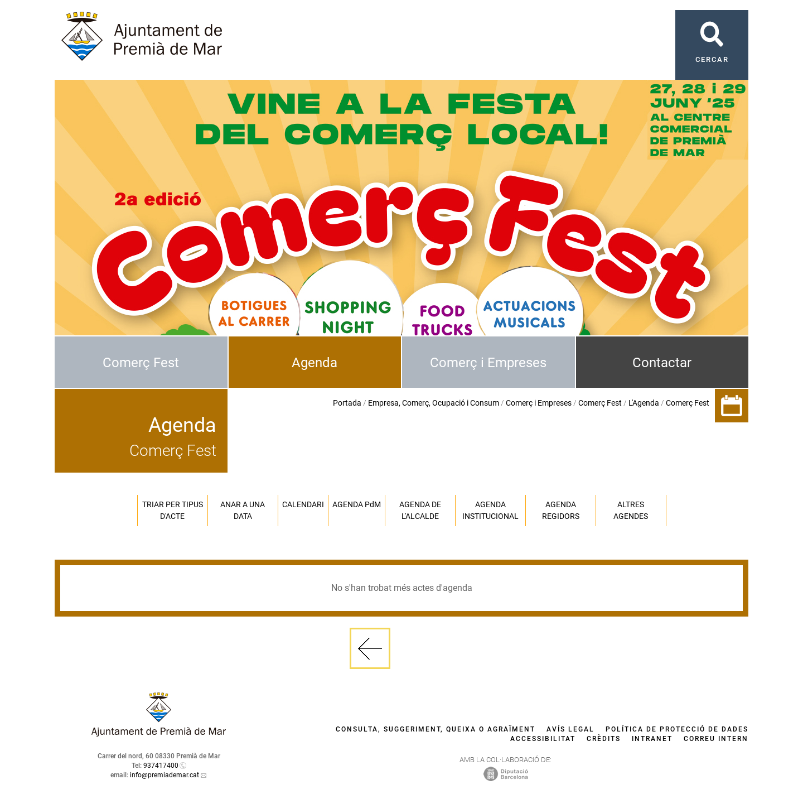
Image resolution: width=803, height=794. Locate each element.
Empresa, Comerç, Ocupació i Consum (433, 402)
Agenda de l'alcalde (420, 510)
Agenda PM (356, 504)
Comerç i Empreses (488, 362)
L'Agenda (643, 402)
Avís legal (570, 729)
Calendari (303, 504)
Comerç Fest (141, 362)
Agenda (314, 362)
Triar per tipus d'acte (172, 510)
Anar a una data (242, 510)
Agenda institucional (490, 510)
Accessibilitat (542, 739)
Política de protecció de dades (677, 729)
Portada (347, 402)
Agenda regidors (560, 510)
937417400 (160, 765)
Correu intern (716, 739)
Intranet (652, 739)
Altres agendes (630, 510)
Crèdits (604, 739)
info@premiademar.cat (164, 775)
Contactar (661, 362)
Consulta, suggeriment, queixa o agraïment (435, 729)
